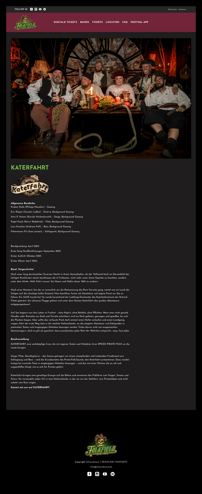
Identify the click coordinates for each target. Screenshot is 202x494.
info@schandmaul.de (101, 467)
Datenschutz (172, 9)
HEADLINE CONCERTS (114, 462)
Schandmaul (92, 462)
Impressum (182, 9)
